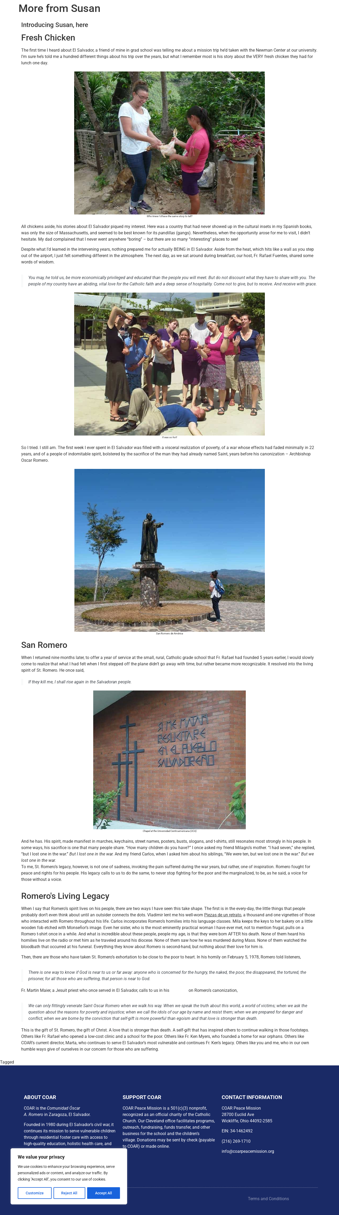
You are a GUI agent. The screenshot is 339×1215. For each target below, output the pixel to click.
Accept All (103, 1193)
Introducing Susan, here (54, 25)
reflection (179, 990)
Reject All (69, 1193)
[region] (69, 1176)
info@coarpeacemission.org (248, 1151)
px (17, 1062)
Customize (35, 1193)
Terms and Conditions (268, 1198)
